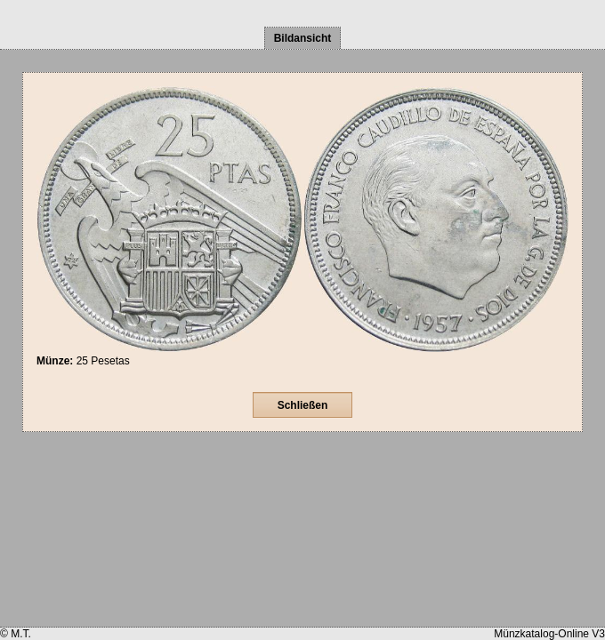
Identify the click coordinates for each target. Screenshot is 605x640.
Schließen (303, 405)
